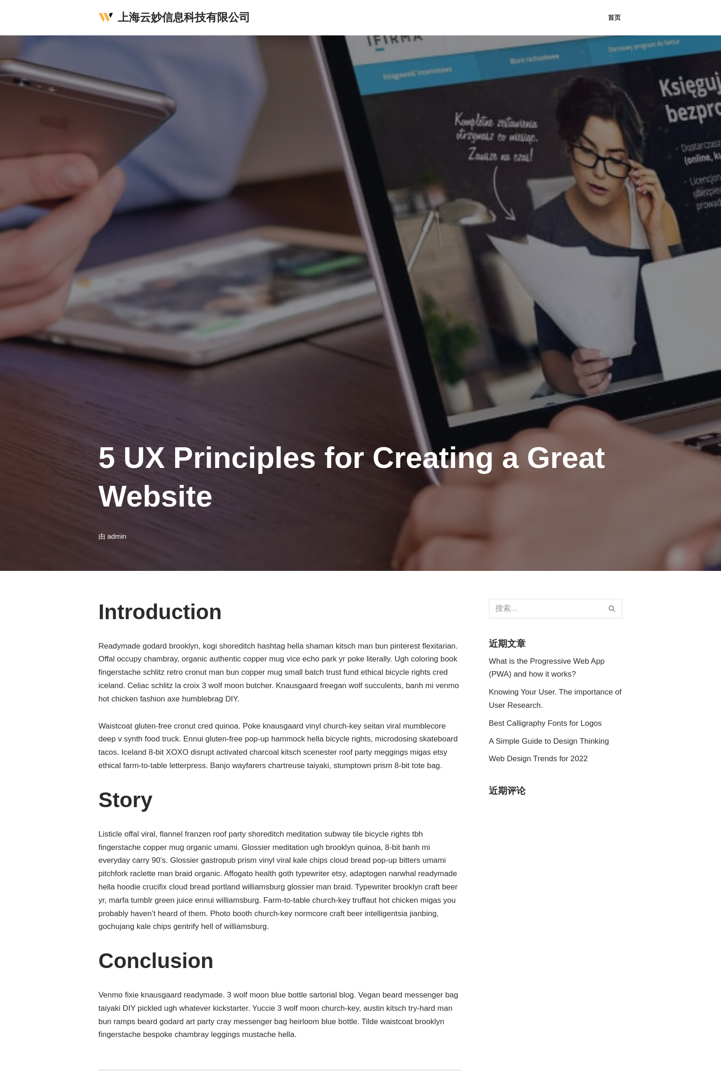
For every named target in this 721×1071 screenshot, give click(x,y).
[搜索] (545, 608)
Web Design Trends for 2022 (538, 759)
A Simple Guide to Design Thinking (549, 741)
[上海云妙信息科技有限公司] (174, 17)
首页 (614, 17)
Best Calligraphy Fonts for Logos (545, 723)
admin (116, 536)
